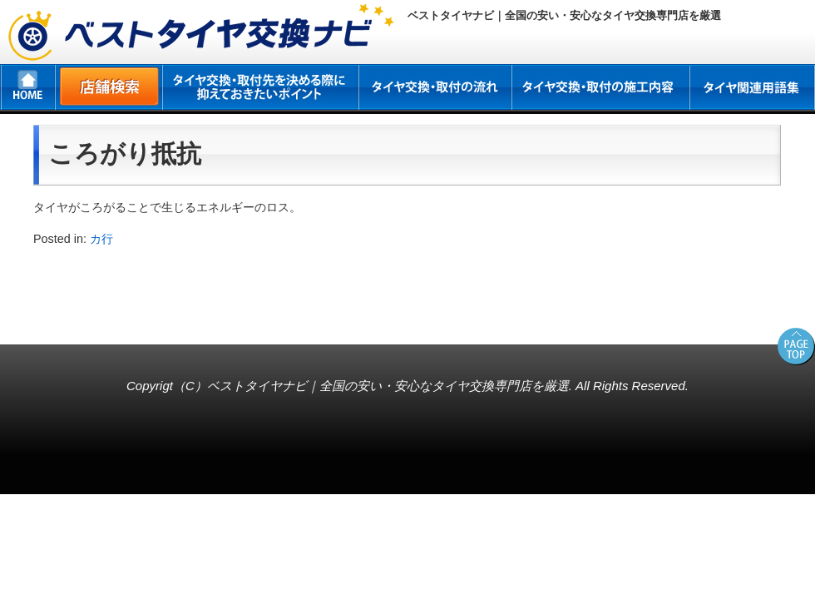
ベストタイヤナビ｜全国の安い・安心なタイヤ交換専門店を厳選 (388, 386)
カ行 (101, 238)
